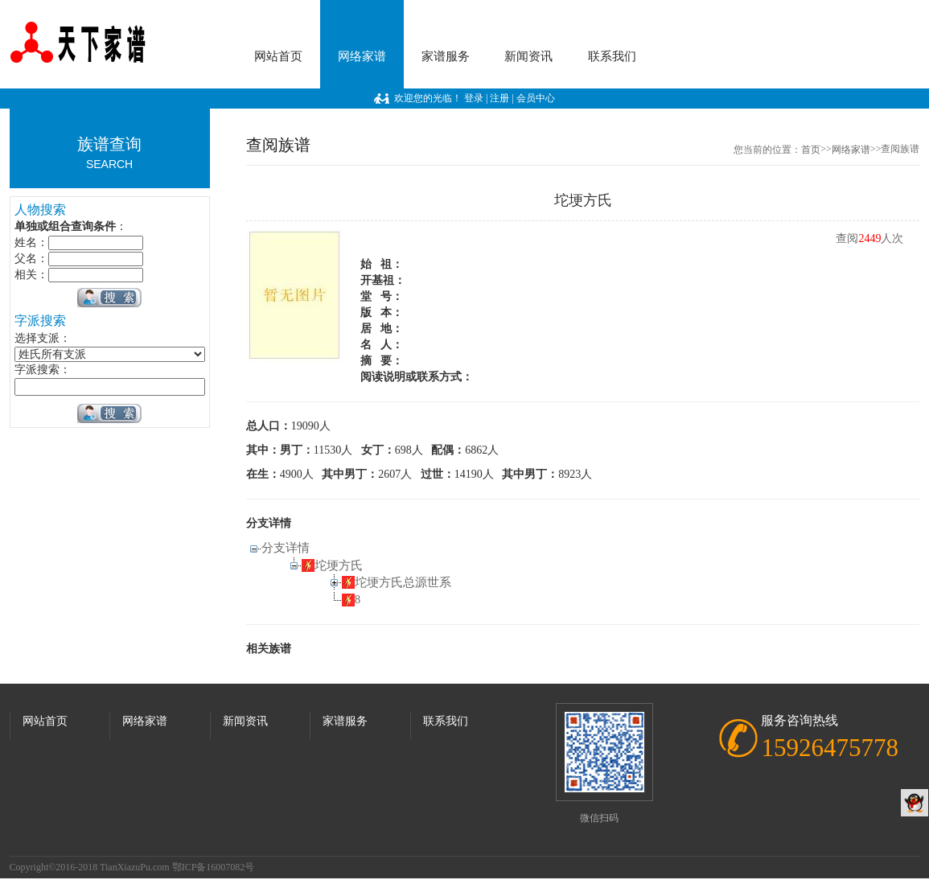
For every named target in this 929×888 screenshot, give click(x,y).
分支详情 (285, 547)
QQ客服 (914, 802)
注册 (499, 98)
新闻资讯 (528, 56)
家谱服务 (445, 56)
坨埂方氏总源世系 (403, 582)
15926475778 (829, 748)
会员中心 (535, 98)
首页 (810, 149)
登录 (473, 98)
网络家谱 (362, 56)
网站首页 (278, 56)
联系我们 (612, 56)
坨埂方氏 (338, 565)
